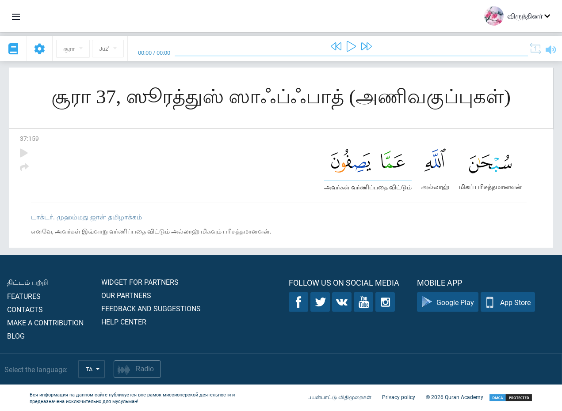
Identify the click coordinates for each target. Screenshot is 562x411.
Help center (123, 321)
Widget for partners (140, 282)
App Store (508, 302)
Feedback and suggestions (151, 308)
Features (24, 296)
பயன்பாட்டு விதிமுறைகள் (339, 396)
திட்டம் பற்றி (27, 282)
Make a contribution (45, 322)
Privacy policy (398, 396)
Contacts (25, 309)
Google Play (447, 302)
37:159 (29, 138)
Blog (16, 335)
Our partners (126, 295)
